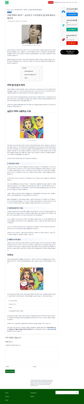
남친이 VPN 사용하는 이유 (30, 74)
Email (34, 366)
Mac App (63, 2)
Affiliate (32, 396)
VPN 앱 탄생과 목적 (28, 71)
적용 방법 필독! (72, 14)
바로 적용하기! (72, 29)
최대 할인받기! (72, 43)
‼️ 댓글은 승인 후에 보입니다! (13, 345)
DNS (67, 2)
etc (72, 2)
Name (7, 366)
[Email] (45, 366)
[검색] (76, 392)
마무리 (25, 78)
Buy (70, 2)
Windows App (57, 2)
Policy (6, 400)
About (6, 392)
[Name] (18, 366)
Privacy (12, 9)
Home (8, 9)
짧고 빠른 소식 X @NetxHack (67, 52)
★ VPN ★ (50, 2)
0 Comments (24, 21)
